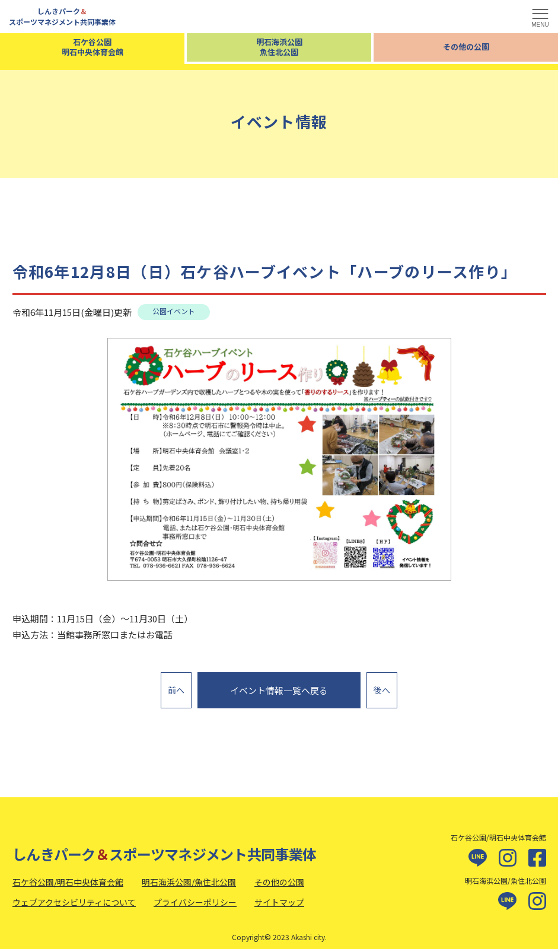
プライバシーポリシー (195, 896)
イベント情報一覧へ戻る (279, 687)
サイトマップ (279, 896)
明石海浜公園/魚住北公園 (189, 876)
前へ (176, 686)
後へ (382, 686)
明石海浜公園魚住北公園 (279, 46)
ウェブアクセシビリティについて (74, 896)
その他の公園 (466, 46)
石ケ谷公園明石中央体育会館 (92, 46)
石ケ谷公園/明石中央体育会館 (67, 876)
